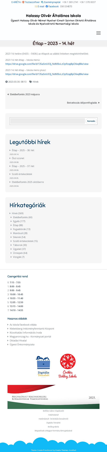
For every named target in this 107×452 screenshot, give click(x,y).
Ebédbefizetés (20, 217)
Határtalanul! (53, 415)
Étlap (15, 225)
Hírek (36, 81)
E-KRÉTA (16, 2)
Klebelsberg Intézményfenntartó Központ (32, 328)
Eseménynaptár (51, 2)
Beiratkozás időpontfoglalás (82, 102)
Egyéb (16, 221)
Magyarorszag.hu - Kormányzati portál (30, 336)
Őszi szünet (18, 158)
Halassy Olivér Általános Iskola (53, 15)
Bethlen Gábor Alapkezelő (53, 411)
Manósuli (18, 233)
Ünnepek (18, 253)
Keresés (91, 121)
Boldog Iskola (53, 427)
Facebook (52, 6)
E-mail (39, 6)
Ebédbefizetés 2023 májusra (25, 94)
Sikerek (17, 237)
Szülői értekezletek (22, 174)
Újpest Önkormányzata (22, 344)
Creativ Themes (61, 450)
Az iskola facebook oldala (23, 324)
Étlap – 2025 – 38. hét (23, 150)
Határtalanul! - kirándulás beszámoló (53, 419)
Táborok (17, 245)
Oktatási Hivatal (18, 340)
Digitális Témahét (53, 423)
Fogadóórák (19, 229)
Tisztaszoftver (31, 2)
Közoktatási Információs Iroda (26, 332)
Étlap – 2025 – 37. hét (23, 166)
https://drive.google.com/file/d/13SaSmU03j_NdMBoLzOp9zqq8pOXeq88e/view (46, 63)
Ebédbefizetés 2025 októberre (28, 182)
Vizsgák (17, 257)
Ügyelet (17, 249)
